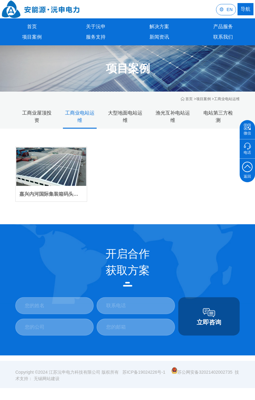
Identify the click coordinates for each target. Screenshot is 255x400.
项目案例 (203, 99)
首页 (32, 26)
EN (226, 9)
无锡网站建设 (46, 381)
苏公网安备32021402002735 (201, 375)
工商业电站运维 (227, 99)
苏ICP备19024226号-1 (143, 375)
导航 (245, 9)
